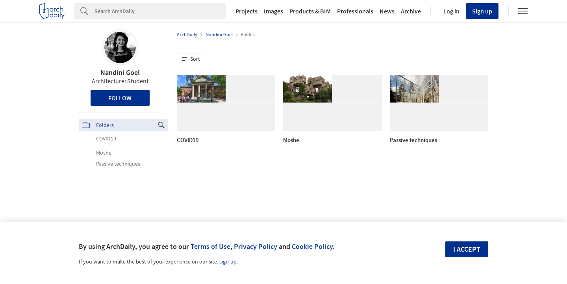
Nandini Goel (120, 72)
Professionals (355, 11)
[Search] (160, 11)
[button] (191, 59)
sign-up (228, 261)
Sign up (482, 11)
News (387, 11)
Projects (246, 11)
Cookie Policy (312, 246)
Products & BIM (310, 11)
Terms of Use (210, 246)
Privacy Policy (255, 246)
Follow (120, 98)
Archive (411, 11)
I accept (466, 249)
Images (273, 11)
